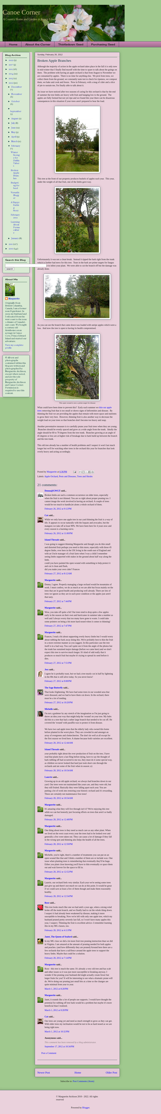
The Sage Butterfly (54, 688)
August (15, 118)
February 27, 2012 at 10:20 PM (59, 702)
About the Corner (37, 44)
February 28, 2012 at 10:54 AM (59, 770)
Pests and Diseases (67, 476)
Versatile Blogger (15, 195)
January (15, 238)
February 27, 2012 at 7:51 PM (58, 663)
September (15, 111)
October (15, 101)
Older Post (111, 1072)
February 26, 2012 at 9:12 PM (58, 509)
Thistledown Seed (70, 44)
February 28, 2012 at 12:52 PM (59, 872)
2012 (11, 83)
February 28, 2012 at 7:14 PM (58, 958)
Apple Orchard (51, 476)
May (13, 132)
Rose (47, 903)
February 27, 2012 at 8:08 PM (58, 681)
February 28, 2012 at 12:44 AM (59, 743)
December (16, 87)
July (13, 123)
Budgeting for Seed (15, 185)
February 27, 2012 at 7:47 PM (58, 626)
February (15, 146)
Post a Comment (48, 1053)
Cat (46, 515)
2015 (11, 69)
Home (13, 44)
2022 (11, 60)
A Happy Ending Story (15, 206)
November (16, 94)
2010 (11, 248)
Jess (46, 669)
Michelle (49, 709)
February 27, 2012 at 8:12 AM (58, 573)
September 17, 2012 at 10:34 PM (59, 1046)
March (14, 141)
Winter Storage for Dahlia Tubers (15, 159)
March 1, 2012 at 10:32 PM (57, 1031)
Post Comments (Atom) (83, 1081)
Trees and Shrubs (85, 476)
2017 (11, 64)
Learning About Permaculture (15, 227)
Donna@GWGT (52, 491)
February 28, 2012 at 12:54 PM (59, 896)
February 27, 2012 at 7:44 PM (58, 601)
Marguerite (50, 580)
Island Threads (52, 540)
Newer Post (43, 1072)
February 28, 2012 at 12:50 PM (59, 844)
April (14, 136)
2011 (11, 244)
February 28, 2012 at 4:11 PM (58, 930)
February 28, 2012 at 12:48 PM (59, 819)
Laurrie (48, 777)
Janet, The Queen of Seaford (58, 937)
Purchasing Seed (103, 44)
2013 (11, 78)
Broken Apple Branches (15, 174)
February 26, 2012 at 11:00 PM (59, 533)
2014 (11, 73)
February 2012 (15, 216)
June (13, 127)
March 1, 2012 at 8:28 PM (56, 989)
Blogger (85, 1107)
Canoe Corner (21, 12)
